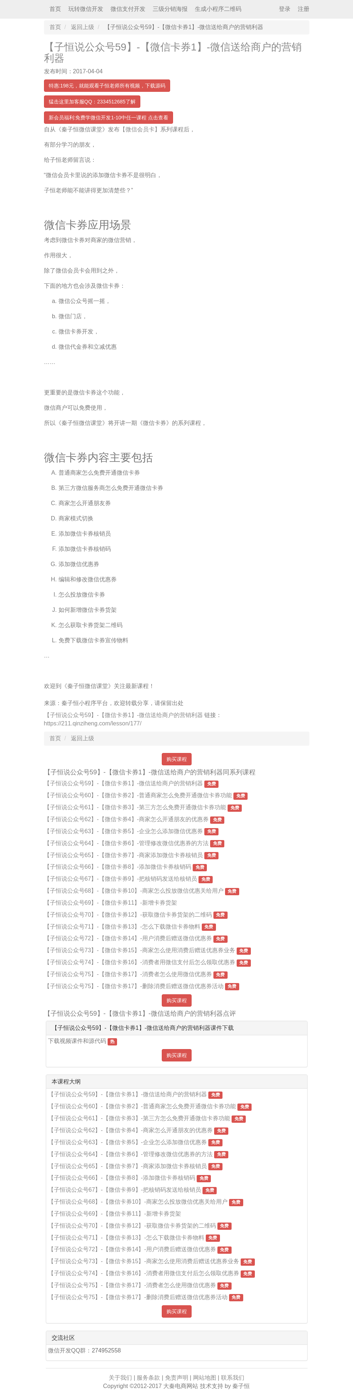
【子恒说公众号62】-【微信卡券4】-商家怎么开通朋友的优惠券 (126, 819)
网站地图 (204, 1378)
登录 (284, 9)
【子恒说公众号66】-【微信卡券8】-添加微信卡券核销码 (117, 867)
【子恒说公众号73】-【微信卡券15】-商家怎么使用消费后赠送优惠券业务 (139, 950)
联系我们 (232, 1378)
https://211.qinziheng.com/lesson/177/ (93, 723)
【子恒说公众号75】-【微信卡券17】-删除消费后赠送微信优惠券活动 (134, 986)
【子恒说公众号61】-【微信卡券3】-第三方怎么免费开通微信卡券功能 (135, 807)
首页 (55, 9)
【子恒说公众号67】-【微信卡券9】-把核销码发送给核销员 (120, 879)
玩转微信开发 (85, 9)
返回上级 (82, 27)
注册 (303, 9)
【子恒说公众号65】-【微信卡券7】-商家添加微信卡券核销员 (123, 855)
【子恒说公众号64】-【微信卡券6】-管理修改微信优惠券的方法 (126, 843)
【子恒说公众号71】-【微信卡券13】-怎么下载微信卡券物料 (122, 927)
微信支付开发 (128, 9)
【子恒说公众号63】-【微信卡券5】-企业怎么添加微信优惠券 (123, 831)
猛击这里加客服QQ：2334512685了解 (92, 102)
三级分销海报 (170, 9)
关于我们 (120, 1378)
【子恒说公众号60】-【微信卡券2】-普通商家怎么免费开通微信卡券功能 (138, 795)
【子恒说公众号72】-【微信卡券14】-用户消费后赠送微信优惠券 (128, 938)
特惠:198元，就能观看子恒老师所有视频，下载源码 (107, 86)
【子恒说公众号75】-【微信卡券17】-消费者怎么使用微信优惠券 (128, 974)
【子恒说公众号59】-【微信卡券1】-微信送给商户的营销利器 (173, 52)
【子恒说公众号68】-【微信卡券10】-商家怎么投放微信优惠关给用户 (134, 891)
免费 (211, 783)
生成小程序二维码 (218, 9)
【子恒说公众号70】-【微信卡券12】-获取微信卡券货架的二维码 (128, 915)
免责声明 (176, 1378)
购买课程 (177, 759)
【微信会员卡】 (140, 129)
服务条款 (148, 1378)
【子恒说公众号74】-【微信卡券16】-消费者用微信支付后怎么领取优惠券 (139, 962)
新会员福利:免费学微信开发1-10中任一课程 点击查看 (109, 117)
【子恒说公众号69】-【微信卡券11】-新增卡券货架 (110, 903)
